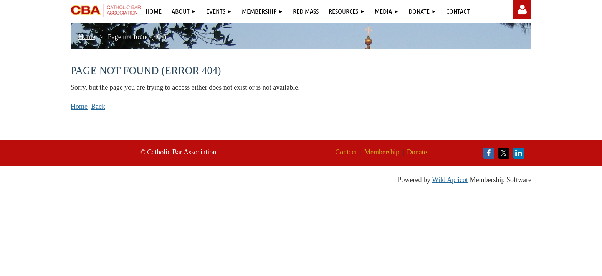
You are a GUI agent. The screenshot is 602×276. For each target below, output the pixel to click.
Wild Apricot (450, 180)
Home (86, 37)
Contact (346, 152)
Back (98, 106)
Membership (381, 152)
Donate (417, 152)
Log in (522, 9)
